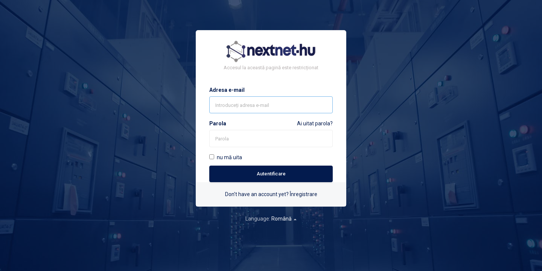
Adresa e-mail (227, 90)
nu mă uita (225, 157)
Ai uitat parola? (315, 123)
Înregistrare (303, 194)
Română (284, 219)
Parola (217, 123)
